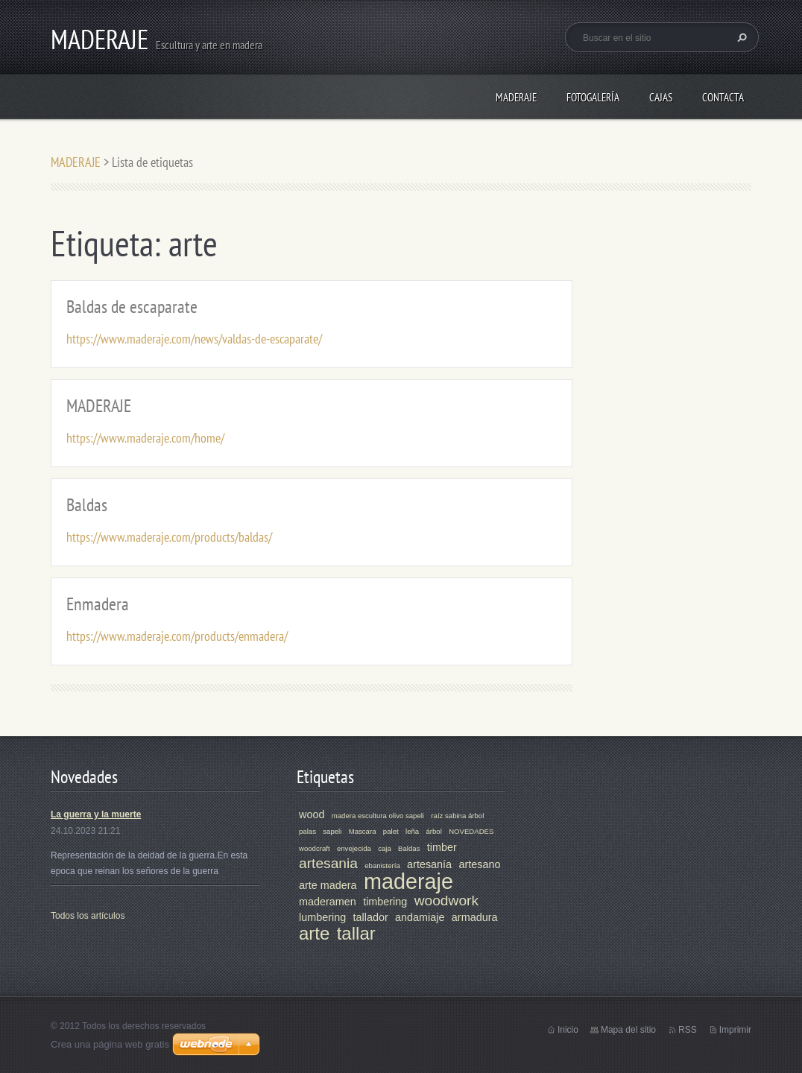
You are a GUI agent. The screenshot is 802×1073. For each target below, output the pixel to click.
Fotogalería (592, 97)
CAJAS (660, 97)
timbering (385, 902)
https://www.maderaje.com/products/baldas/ (169, 536)
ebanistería (382, 865)
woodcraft (314, 848)
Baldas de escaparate (132, 306)
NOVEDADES (471, 831)
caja (384, 848)
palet (391, 831)
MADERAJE (516, 97)
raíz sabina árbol (457, 815)
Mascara (362, 831)
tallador (370, 917)
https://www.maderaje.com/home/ (145, 437)
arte (314, 933)
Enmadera (97, 603)
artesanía (429, 864)
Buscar (740, 37)
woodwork (446, 900)
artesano (479, 864)
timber (442, 847)
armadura (475, 917)
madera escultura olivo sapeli (378, 815)
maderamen (327, 902)
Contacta (723, 97)
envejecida (354, 848)
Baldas (86, 504)
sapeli (332, 831)
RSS (687, 1030)
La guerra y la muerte (96, 814)
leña (412, 831)
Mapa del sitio (628, 1030)
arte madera (328, 885)
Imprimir (735, 1030)
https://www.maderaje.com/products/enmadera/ (177, 636)
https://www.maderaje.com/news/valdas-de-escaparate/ (194, 338)
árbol (433, 831)
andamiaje (419, 917)
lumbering (322, 917)
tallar (356, 933)
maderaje (408, 881)
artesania (328, 863)
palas (307, 831)
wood (311, 814)
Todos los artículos (87, 916)
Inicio (568, 1030)
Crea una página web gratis (110, 1044)
